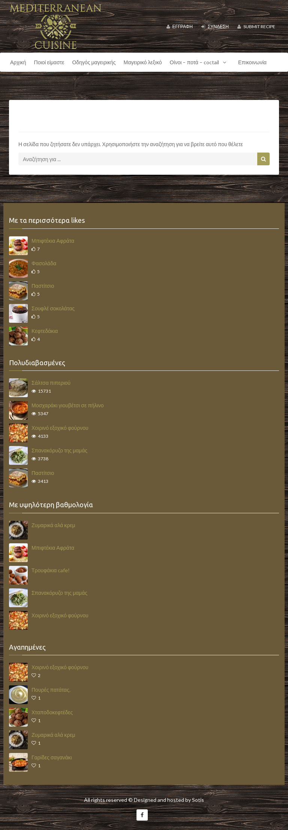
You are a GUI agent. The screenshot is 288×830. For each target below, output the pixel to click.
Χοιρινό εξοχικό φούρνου (60, 428)
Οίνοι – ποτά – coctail (200, 62)
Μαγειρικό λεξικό (143, 62)
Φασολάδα (44, 263)
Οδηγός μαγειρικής (94, 62)
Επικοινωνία (252, 62)
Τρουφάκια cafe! (51, 570)
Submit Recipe (256, 26)
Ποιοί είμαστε (49, 62)
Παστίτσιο (43, 286)
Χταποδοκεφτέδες (52, 712)
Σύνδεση (215, 26)
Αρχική (18, 62)
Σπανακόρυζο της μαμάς (59, 450)
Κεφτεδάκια (45, 331)
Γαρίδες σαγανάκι (52, 757)
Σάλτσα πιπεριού (51, 382)
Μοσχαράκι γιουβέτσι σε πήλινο (68, 405)
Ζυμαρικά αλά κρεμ (53, 525)
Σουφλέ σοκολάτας (53, 308)
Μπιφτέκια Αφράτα (53, 240)
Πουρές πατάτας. (51, 689)
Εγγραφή (179, 26)
